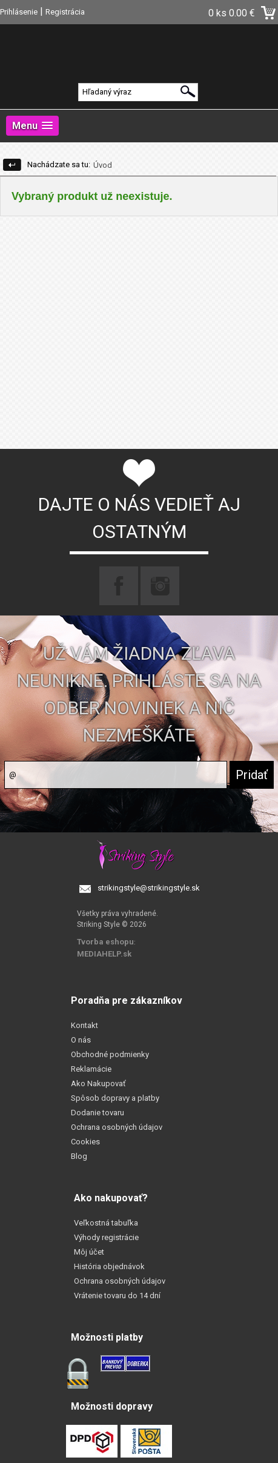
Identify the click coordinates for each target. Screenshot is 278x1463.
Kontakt (84, 1025)
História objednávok (109, 1266)
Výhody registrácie (106, 1237)
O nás (81, 1039)
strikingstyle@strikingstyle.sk (149, 887)
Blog (79, 1156)
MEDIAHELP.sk (104, 953)
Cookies (85, 1141)
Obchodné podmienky (110, 1054)
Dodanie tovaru (97, 1112)
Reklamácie (91, 1068)
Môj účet (89, 1251)
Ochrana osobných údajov (116, 1127)
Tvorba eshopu (105, 941)
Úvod (102, 165)
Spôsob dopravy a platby (115, 1098)
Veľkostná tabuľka (106, 1222)
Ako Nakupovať (98, 1083)
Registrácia (65, 11)
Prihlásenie (19, 11)
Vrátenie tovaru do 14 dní (117, 1295)
